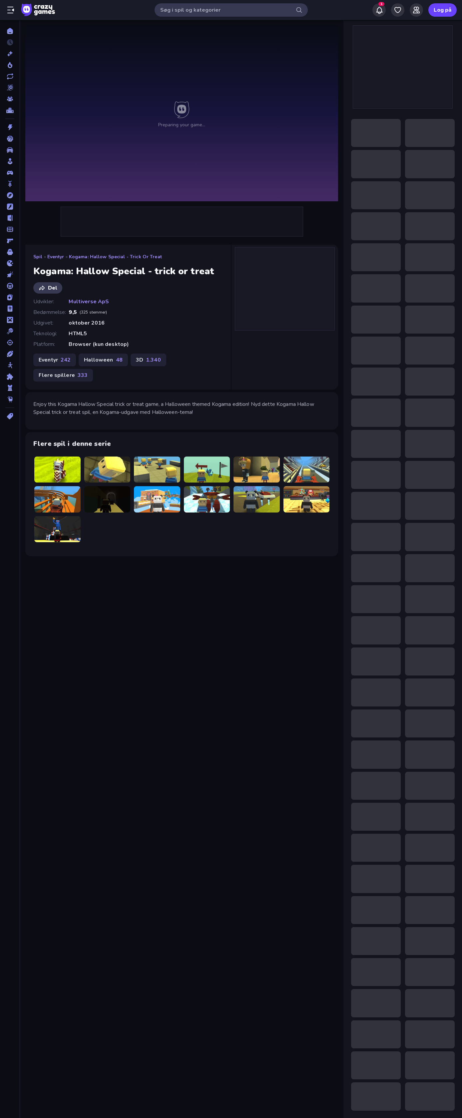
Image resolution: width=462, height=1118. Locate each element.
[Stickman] (10, 365)
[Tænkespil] (10, 376)
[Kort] (10, 297)
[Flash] (10, 206)
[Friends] (416, 10)
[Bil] (10, 150)
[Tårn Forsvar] (10, 388)
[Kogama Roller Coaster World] (57, 499)
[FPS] (10, 240)
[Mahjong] (10, 308)
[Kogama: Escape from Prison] (107, 469)
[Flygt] (10, 218)
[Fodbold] (10, 229)
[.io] (10, 263)
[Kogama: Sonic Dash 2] (207, 499)
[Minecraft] (10, 320)
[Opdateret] (10, 76)
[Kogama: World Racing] (306, 469)
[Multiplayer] (10, 99)
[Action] (10, 127)
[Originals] (10, 87)
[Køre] (10, 286)
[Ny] (10, 53)
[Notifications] (379, 10)
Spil (38, 257)
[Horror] (10, 252)
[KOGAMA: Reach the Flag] (157, 499)
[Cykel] (10, 184)
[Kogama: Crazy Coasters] (157, 469)
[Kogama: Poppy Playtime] (57, 529)
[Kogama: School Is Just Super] (256, 469)
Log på (442, 10)
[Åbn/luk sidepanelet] (11, 10)
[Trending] (10, 65)
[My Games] (397, 10)
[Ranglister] (10, 110)
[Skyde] (10, 342)
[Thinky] (10, 399)
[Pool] (10, 331)
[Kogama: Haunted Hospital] (107, 499)
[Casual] (10, 161)
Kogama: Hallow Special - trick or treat (115, 257)
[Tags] (10, 416)
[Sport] (10, 354)
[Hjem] (10, 31)
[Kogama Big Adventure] (57, 469)
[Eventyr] (10, 195)
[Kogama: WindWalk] (207, 469)
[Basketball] (10, 138)
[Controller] (10, 172)
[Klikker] (10, 274)
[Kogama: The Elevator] (306, 499)
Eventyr (55, 257)
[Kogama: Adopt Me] (256, 499)
